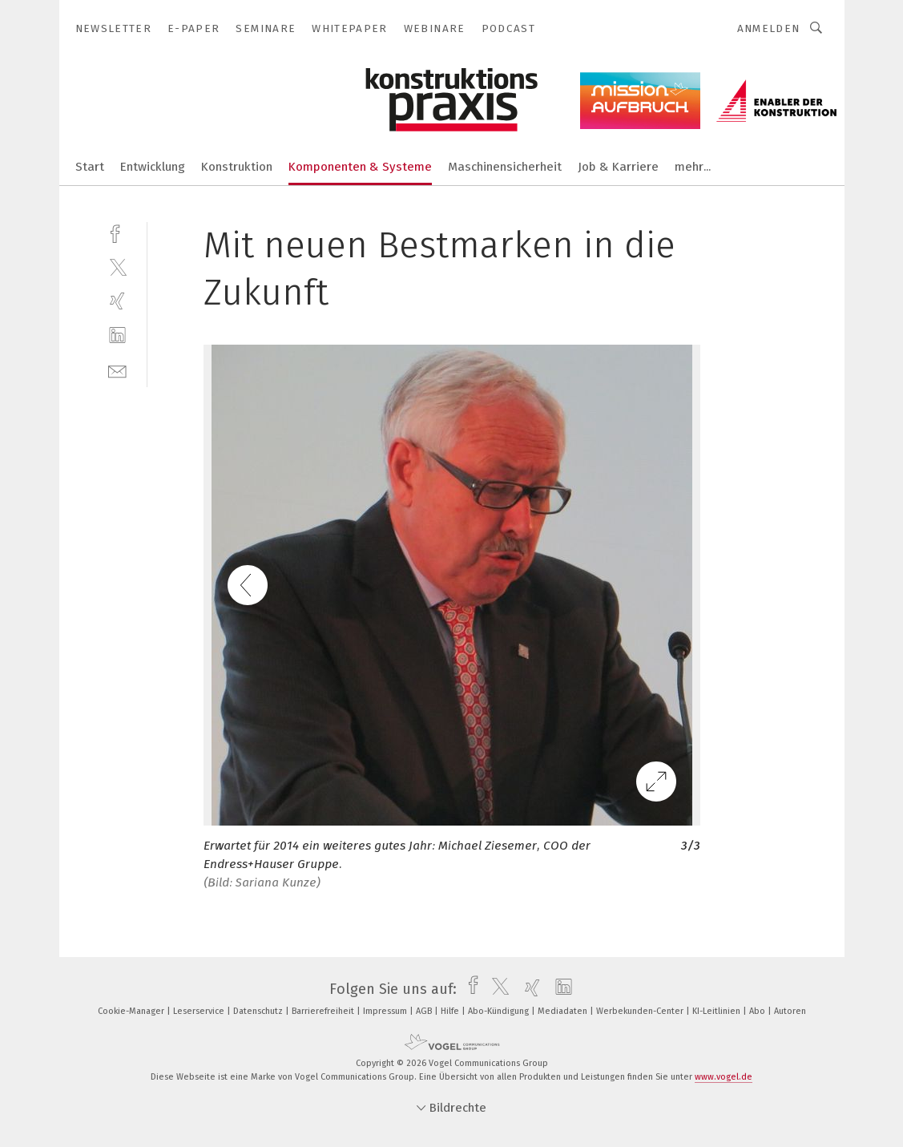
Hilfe (451, 1011)
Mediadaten (564, 1011)
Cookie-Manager (132, 1011)
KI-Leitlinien (717, 1011)
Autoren (790, 1011)
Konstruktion (236, 167)
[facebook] (117, 232)
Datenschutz (259, 1011)
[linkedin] (117, 335)
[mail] (117, 370)
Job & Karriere (618, 167)
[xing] (117, 301)
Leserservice (200, 1011)
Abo (758, 1011)
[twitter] (117, 266)
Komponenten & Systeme (360, 167)
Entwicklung (152, 167)
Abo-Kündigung (499, 1011)
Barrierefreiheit (324, 1011)
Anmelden (768, 28)
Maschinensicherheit (505, 167)
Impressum (386, 1011)
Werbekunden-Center (641, 1011)
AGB (425, 1011)
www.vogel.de (723, 1077)
